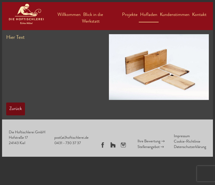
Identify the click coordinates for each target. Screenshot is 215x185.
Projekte (129, 15)
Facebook (103, 145)
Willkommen (69, 15)
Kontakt (199, 15)
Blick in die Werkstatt (92, 18)
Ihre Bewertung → (151, 142)
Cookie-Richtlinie (187, 142)
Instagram (123, 145)
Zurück (15, 109)
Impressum (182, 136)
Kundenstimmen (175, 15)
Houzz (113, 145)
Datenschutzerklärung (190, 147)
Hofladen (148, 15)
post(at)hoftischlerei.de (71, 138)
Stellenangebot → (150, 147)
